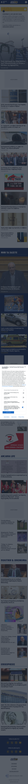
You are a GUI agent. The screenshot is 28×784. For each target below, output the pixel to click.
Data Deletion (6, 416)
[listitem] (14, 390)
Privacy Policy (21, 416)
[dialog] (14, 392)
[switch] (23, 393)
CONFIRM (8, 412)
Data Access (13, 416)
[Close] (25, 367)
